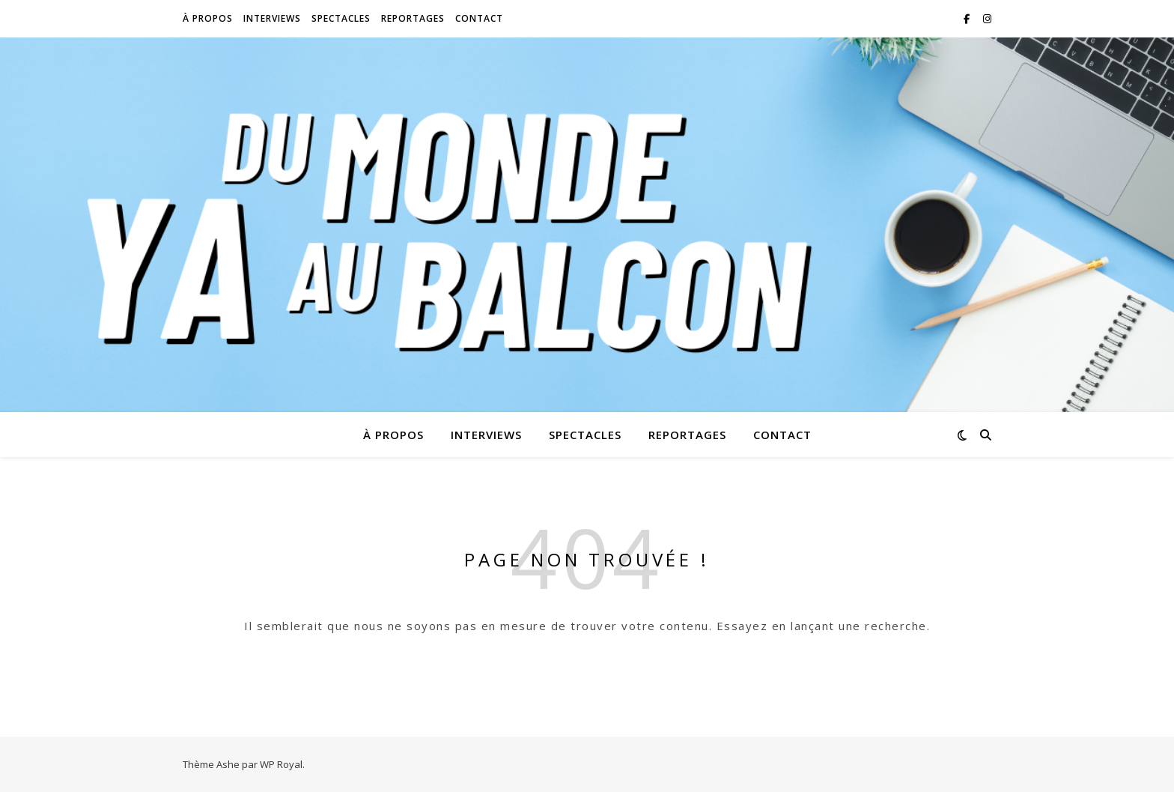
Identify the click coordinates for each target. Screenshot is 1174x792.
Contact (479, 18)
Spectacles (341, 18)
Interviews (272, 18)
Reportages (413, 18)
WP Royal (281, 764)
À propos (208, 18)
